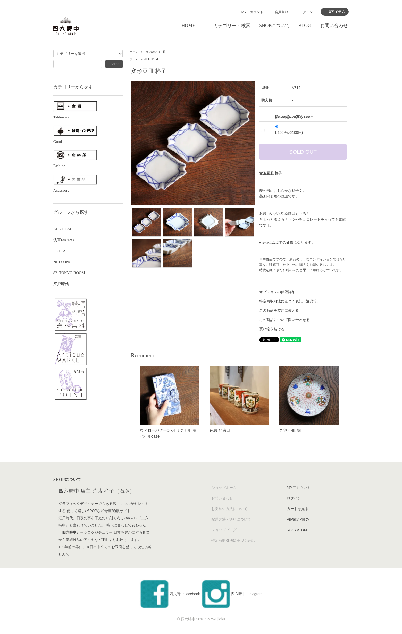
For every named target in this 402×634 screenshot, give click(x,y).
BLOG (304, 25)
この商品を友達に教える (279, 310)
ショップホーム (224, 487)
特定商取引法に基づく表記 (233, 540)
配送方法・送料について (231, 519)
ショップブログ (224, 530)
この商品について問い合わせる (284, 320)
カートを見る (297, 509)
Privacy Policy (298, 519)
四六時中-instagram (232, 594)
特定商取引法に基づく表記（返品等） (290, 301)
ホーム (134, 52)
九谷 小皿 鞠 (290, 430)
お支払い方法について (229, 509)
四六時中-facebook (169, 594)
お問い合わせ (334, 25)
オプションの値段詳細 (277, 292)
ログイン (306, 12)
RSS (290, 530)
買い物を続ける (271, 329)
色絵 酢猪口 (220, 430)
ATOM (302, 530)
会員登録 (281, 12)
